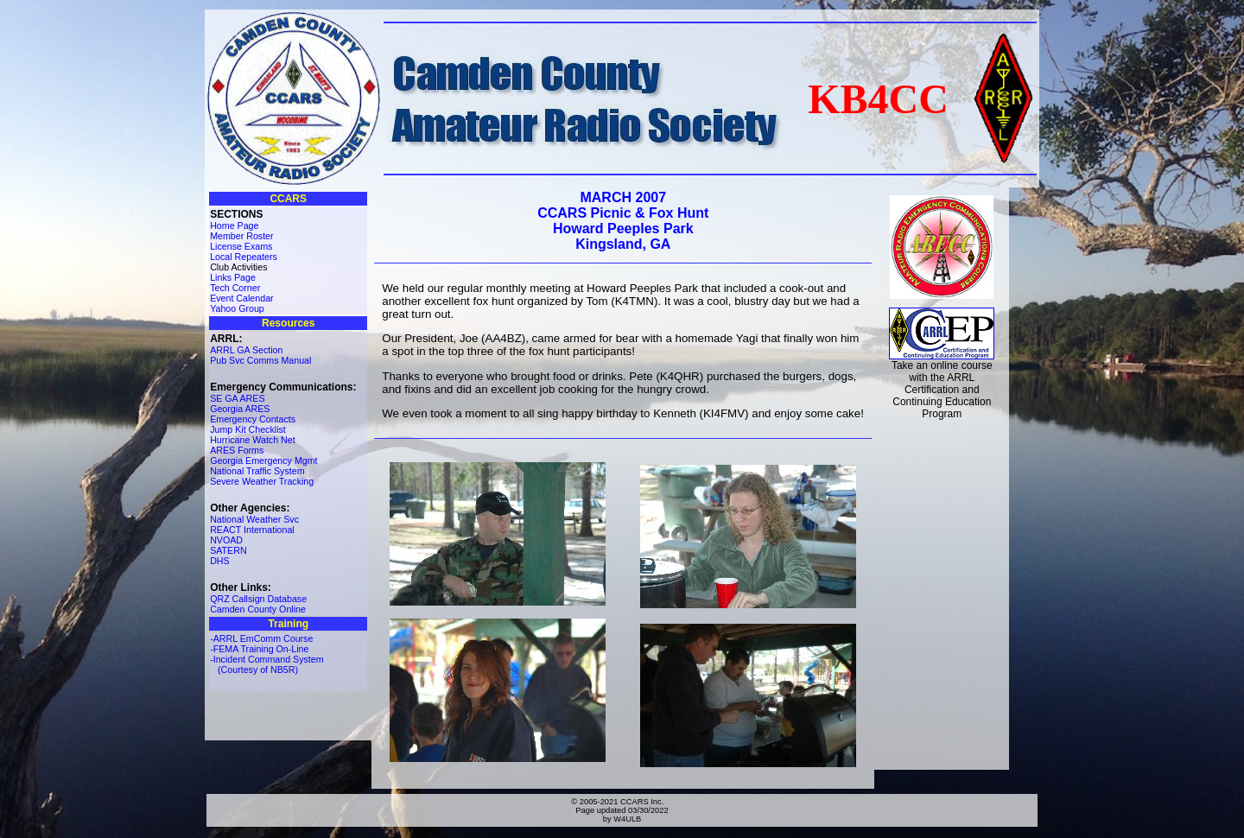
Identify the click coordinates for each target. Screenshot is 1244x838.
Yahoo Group (237, 308)
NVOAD (226, 540)
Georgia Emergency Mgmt (263, 460)
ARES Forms (236, 450)
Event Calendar (241, 298)
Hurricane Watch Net (252, 440)
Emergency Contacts (252, 419)
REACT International (252, 529)
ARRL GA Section (246, 350)
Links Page (233, 277)
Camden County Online (258, 609)
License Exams (241, 246)
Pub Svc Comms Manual (260, 360)
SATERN (228, 550)
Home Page (234, 225)
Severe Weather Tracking (262, 481)
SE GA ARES (237, 398)
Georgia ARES (240, 408)
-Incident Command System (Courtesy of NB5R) (266, 664)
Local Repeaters (243, 256)
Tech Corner (235, 288)
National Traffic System (257, 471)
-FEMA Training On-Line (259, 649)
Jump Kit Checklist (248, 429)
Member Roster (241, 236)
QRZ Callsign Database (258, 599)
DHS (220, 560)
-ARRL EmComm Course (261, 638)
